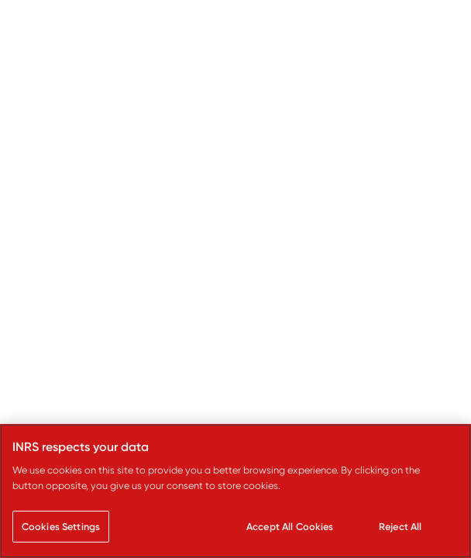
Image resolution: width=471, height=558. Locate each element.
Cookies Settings (61, 526)
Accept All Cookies (289, 526)
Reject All (400, 526)
